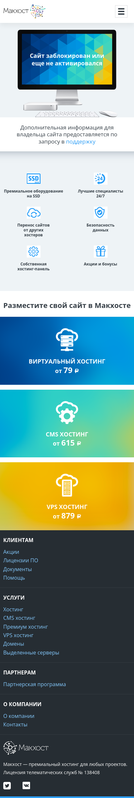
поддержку (80, 141)
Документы (17, 569)
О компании (19, 716)
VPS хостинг (18, 635)
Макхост (14, 18)
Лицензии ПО (20, 560)
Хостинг (13, 609)
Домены (13, 643)
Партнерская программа (34, 684)
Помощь (14, 577)
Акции (11, 551)
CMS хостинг (19, 617)
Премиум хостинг (25, 626)
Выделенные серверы (31, 652)
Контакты (15, 724)
